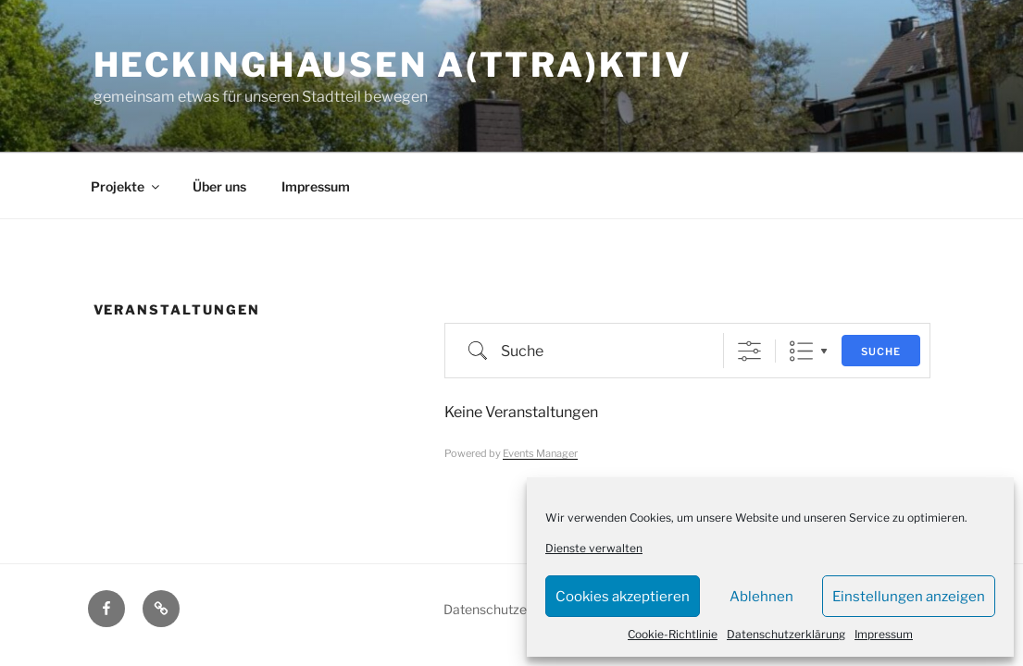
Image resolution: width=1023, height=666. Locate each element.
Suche (881, 351)
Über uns (219, 186)
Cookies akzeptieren (622, 596)
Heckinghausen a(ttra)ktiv (393, 64)
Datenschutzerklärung (786, 634)
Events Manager (540, 453)
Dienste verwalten (593, 548)
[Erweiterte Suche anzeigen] (749, 351)
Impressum (884, 634)
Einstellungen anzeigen (908, 596)
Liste (801, 351)
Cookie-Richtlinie (672, 634)
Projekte (126, 186)
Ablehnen (761, 596)
